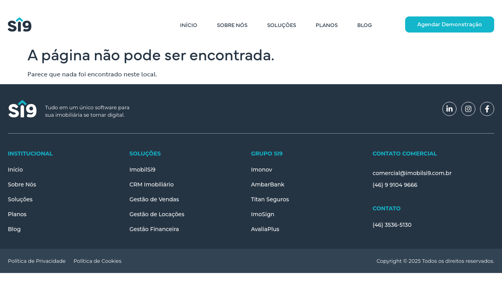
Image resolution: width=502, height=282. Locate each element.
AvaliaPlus (265, 229)
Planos (327, 25)
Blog (364, 25)
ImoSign (263, 214)
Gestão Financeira (154, 229)
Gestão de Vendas (154, 199)
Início (188, 25)
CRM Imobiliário (151, 184)
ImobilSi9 (142, 169)
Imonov (261, 169)
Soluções (281, 25)
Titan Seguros (270, 199)
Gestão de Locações (157, 214)
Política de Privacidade (36, 261)
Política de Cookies (97, 261)
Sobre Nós (232, 25)
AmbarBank (268, 184)
